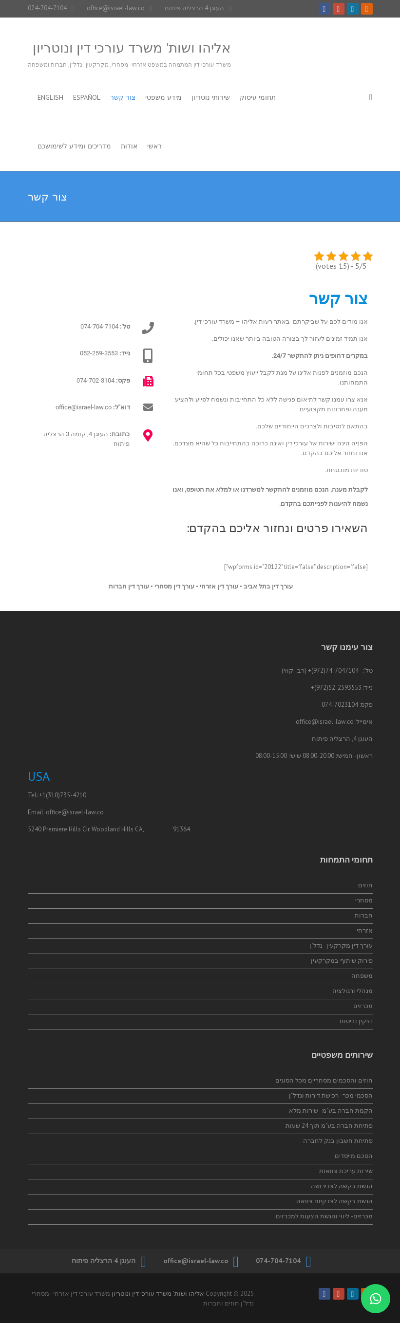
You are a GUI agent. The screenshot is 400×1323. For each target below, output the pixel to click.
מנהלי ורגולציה (352, 991)
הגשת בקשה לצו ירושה (342, 1186)
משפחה (362, 976)
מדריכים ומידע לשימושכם (74, 146)
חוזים (365, 885)
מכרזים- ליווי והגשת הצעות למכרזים (324, 1216)
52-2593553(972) (338, 687)
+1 (42, 795)
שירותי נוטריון (210, 97)
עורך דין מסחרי (174, 586)
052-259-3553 (99, 353)
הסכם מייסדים (354, 1156)
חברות (364, 915)
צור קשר (122, 97)
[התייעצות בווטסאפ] (375, 1298)
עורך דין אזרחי (219, 586)
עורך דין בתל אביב (268, 586)
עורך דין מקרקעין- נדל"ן (341, 945)
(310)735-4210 (66, 795)
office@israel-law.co (116, 8)
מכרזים (363, 1006)
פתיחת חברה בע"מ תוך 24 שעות (329, 1125)
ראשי (154, 146)
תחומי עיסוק (258, 97)
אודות (129, 146)
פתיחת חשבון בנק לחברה (338, 1141)
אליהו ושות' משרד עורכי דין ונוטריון (132, 47)
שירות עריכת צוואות (346, 1171)
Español (86, 97)
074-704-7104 (47, 8)
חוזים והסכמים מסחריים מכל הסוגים (324, 1080)
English (50, 97)
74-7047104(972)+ (333, 670)
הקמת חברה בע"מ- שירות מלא (331, 1110)
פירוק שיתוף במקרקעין (342, 960)
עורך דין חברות (128, 586)
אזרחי (365, 930)
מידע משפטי (163, 97)
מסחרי (364, 900)
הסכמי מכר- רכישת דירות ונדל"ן (331, 1095)
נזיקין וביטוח (356, 1021)
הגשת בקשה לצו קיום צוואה (334, 1201)
